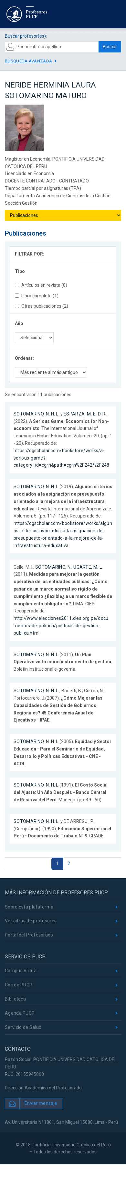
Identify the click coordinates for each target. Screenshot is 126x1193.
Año (19, 323)
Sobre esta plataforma (29, 906)
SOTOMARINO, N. (53, 567)
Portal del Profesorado (29, 934)
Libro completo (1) (36, 295)
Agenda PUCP (20, 1013)
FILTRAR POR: (29, 253)
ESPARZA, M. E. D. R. (85, 413)
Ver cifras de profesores (31, 920)
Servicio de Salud (23, 1027)
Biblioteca (15, 999)
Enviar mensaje (41, 1103)
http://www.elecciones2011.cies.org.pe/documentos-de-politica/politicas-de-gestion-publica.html (61, 626)
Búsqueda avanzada (28, 61)
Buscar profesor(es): (26, 36)
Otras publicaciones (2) (41, 306)
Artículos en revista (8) (41, 285)
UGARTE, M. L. (88, 567)
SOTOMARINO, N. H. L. (36, 413)
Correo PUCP (18, 984)
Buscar (110, 46)
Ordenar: (24, 358)
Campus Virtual (21, 970)
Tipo (20, 271)
